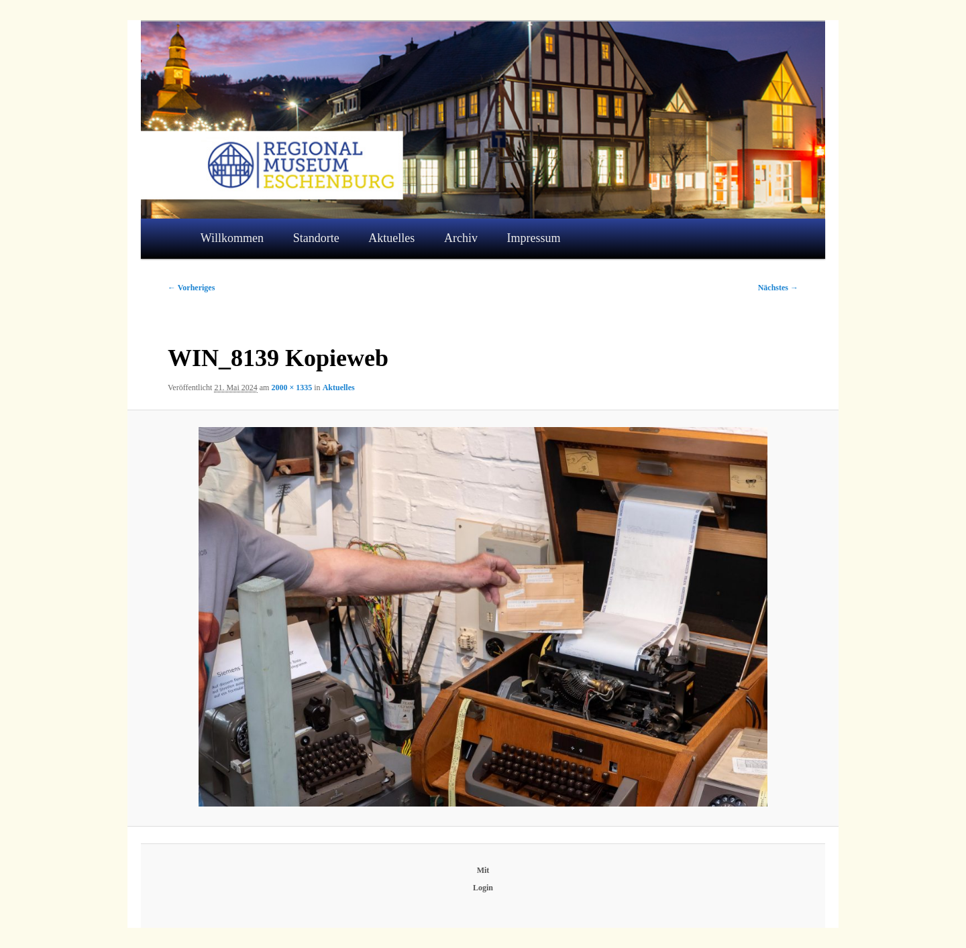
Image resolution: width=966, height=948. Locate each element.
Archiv (461, 238)
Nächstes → (778, 287)
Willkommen (232, 238)
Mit (483, 870)
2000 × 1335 (291, 387)
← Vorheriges (191, 287)
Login (483, 887)
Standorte (316, 238)
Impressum (534, 238)
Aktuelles (391, 238)
